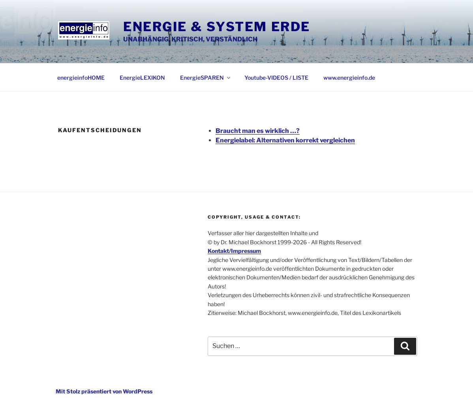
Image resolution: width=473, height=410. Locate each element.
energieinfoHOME (81, 77)
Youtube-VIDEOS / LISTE (276, 77)
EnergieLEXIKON (142, 77)
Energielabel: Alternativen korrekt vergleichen (285, 140)
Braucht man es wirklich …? (258, 131)
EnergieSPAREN (205, 77)
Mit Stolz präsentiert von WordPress (104, 391)
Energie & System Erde (216, 26)
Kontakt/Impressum (234, 250)
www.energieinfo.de (349, 77)
